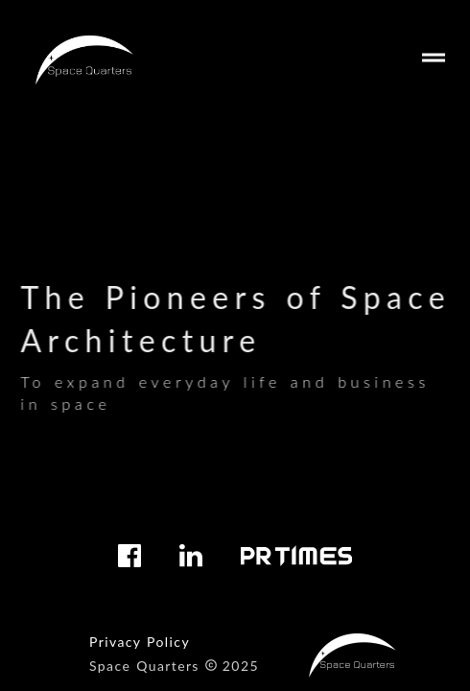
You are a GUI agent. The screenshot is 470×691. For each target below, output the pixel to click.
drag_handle (433, 57)
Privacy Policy (139, 641)
